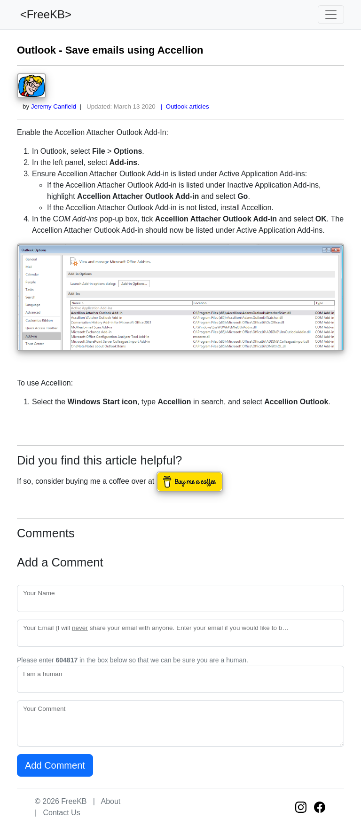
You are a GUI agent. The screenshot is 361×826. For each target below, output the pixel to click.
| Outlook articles (183, 106)
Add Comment (55, 765)
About (110, 801)
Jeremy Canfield (53, 106)
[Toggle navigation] (331, 14)
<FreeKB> (44, 14)
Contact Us (61, 813)
